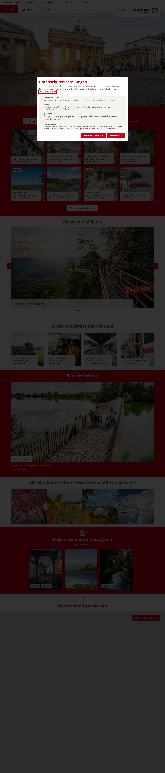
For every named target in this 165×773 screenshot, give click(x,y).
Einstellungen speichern (93, 135)
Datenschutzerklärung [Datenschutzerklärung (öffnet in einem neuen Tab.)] (47, 92)
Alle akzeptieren (116, 135)
